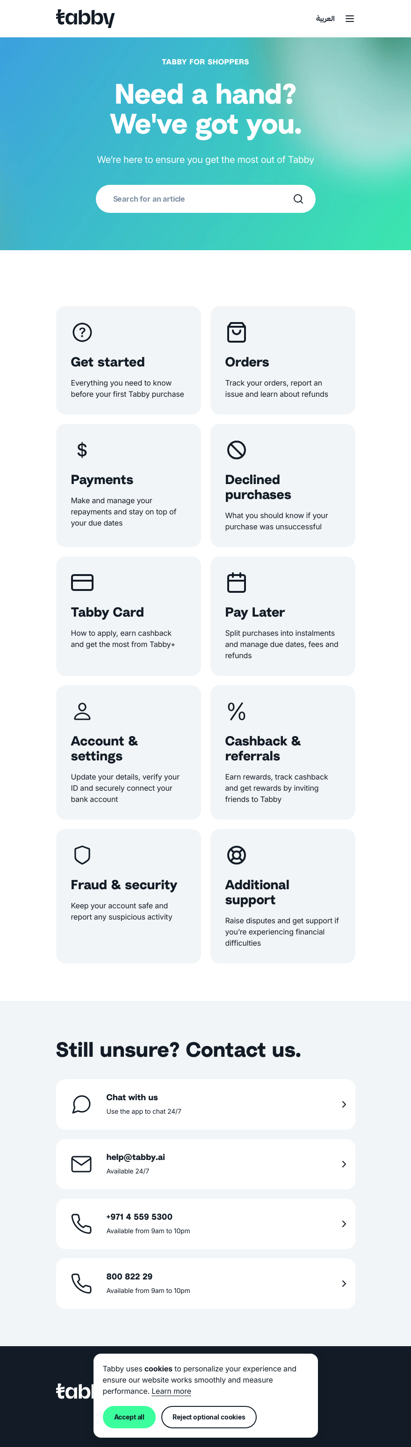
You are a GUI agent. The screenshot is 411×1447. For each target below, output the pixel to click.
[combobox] (203, 198)
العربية (325, 19)
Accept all (129, 1417)
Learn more (171, 1391)
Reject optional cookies (209, 1417)
